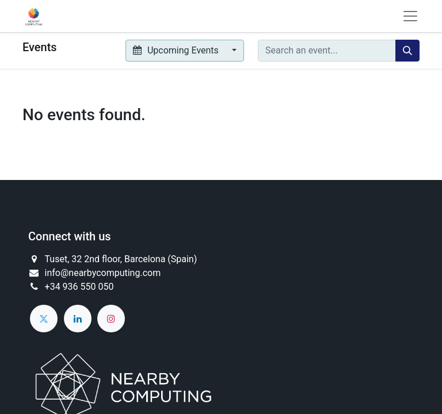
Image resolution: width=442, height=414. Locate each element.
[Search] (407, 51)
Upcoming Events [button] (177, 50)
